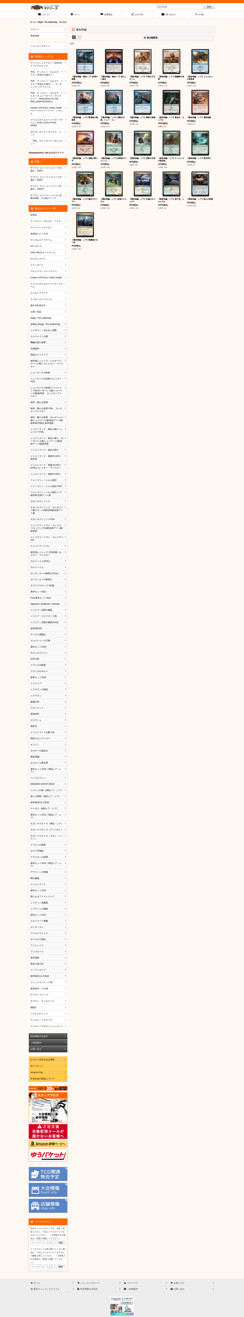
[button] (199, 14)
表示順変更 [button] (151, 37)
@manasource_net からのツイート (46, 152)
